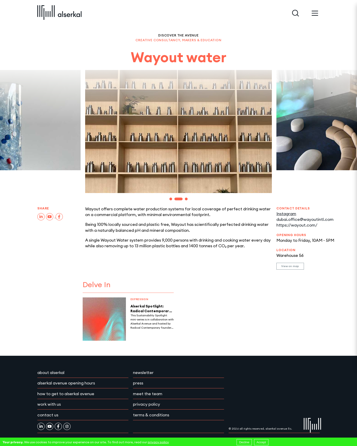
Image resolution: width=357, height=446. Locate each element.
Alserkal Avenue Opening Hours (66, 383)
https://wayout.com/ (296, 225)
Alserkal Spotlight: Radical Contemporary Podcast (150, 311)
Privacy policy (146, 404)
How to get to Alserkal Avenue (65, 393)
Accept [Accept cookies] (261, 442)
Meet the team (147, 393)
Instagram (286, 213)
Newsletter (143, 372)
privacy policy (158, 442)
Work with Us (49, 404)
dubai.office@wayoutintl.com (305, 219)
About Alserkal (50, 372)
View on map (290, 266)
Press (138, 383)
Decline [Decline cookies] (244, 442)
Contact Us (47, 415)
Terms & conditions (151, 415)
